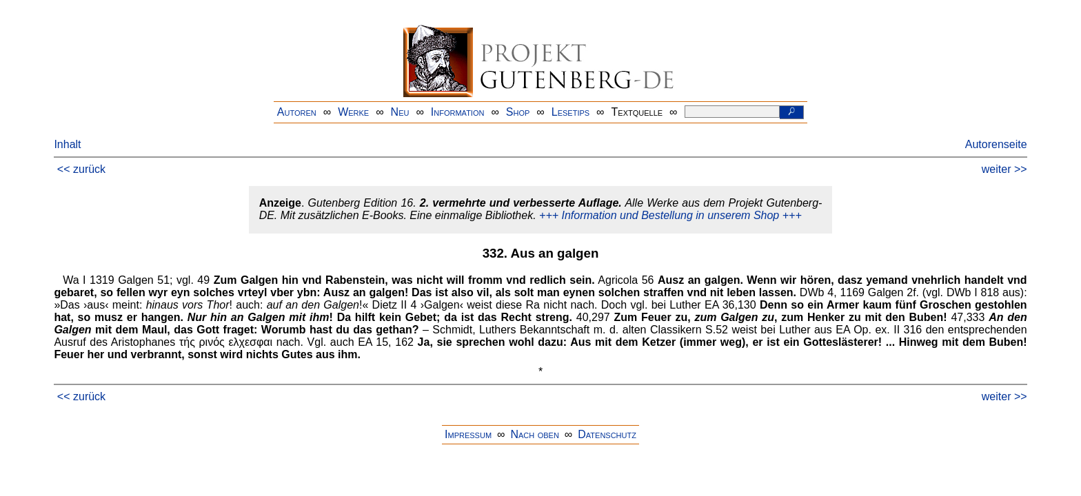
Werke (353, 112)
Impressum (468, 434)
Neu (400, 112)
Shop (518, 112)
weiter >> (1004, 169)
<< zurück (81, 169)
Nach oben (534, 434)
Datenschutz (607, 434)
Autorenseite (996, 144)
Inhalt (67, 144)
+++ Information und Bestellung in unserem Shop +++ (670, 215)
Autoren (296, 112)
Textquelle (637, 112)
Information (458, 112)
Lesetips (570, 112)
